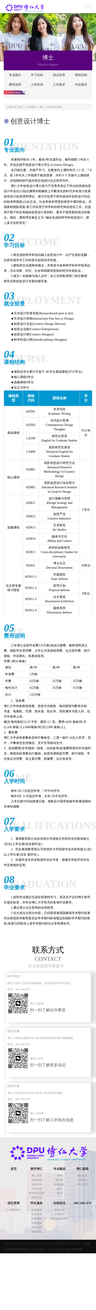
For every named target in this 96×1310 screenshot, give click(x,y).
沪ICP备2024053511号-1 (68, 1243)
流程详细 (59, 1209)
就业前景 (59, 75)
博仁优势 (36, 1175)
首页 (20, 107)
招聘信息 (36, 1197)
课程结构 (81, 75)
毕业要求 (81, 84)
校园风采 (36, 1180)
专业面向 (15, 75)
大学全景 (36, 1188)
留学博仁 (36, 1169)
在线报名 (59, 1203)
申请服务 (36, 1209)
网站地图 (77, 1249)
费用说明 (15, 84)
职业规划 (36, 1223)
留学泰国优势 (36, 1193)
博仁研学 (36, 1227)
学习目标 (37, 75)
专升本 (59, 1180)
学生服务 (36, 1203)
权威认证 (36, 1184)
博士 (41, 107)
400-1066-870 (82, 1203)
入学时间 (37, 84)
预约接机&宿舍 (59, 1218)
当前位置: (12, 107)
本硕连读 (59, 1184)
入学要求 (59, 84)
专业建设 (31, 107)
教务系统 (36, 1231)
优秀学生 (82, 1180)
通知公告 (82, 1175)
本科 (59, 1175)
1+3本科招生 (13, 1209)
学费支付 (59, 1214)
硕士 (59, 1188)
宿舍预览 (36, 1218)
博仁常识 (82, 1184)
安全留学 (36, 1214)
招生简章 (13, 1203)
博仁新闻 (82, 1169)
